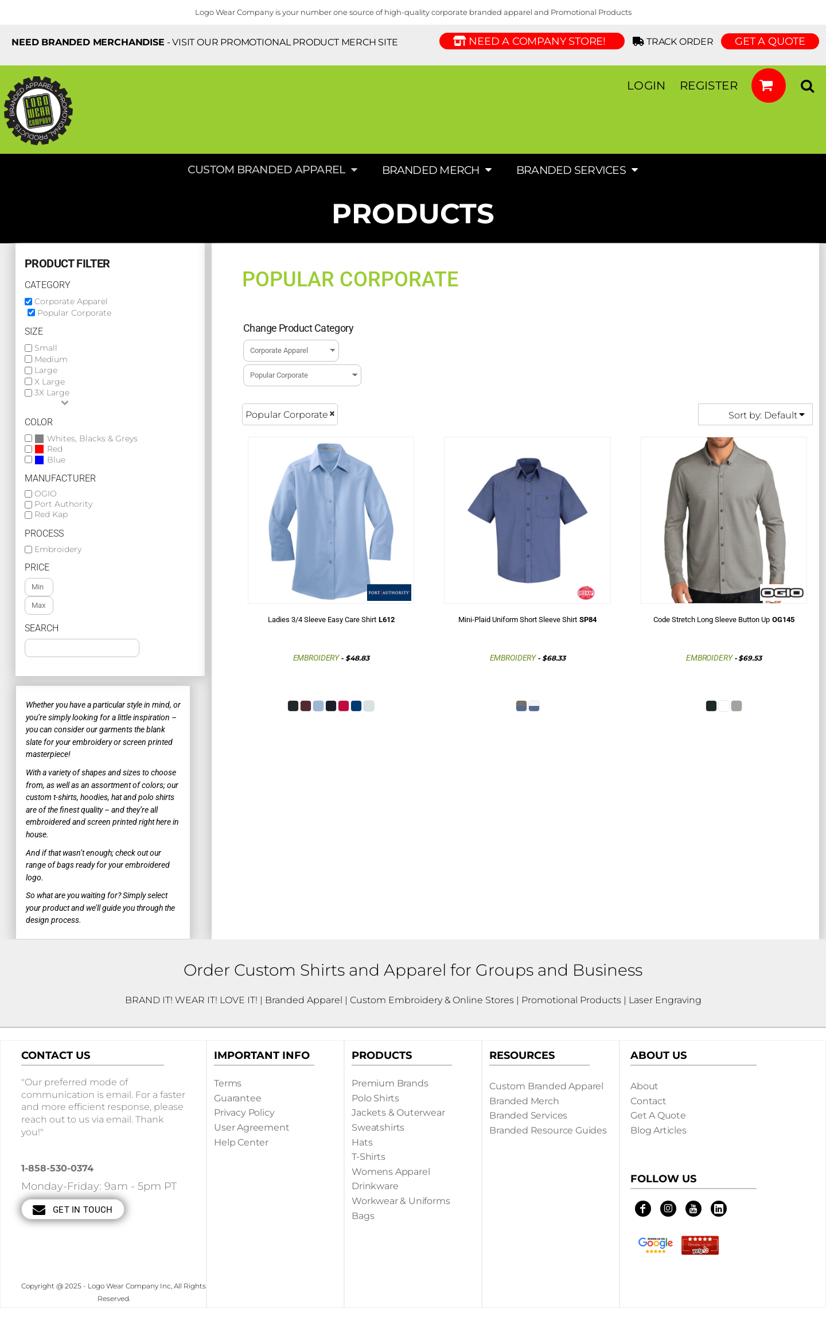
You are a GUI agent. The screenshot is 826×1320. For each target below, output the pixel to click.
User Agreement (252, 1127)
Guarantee (238, 1098)
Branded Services (528, 1115)
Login (646, 85)
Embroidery (57, 549)
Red (55, 449)
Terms (227, 1083)
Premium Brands (390, 1083)
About (644, 1086)
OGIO (45, 494)
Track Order (675, 41)
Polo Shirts (375, 1098)
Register (709, 85)
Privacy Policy (244, 1112)
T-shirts (368, 1156)
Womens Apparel (391, 1171)
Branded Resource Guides (548, 1130)
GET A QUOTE (770, 41)
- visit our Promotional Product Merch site (204, 42)
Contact (648, 1101)
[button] (768, 85)
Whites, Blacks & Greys (92, 439)
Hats (362, 1142)
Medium (51, 359)
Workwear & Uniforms (401, 1200)
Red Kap (51, 514)
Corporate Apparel (71, 301)
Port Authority (63, 504)
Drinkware (375, 1186)
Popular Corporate (74, 313)
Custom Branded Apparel (546, 1086)
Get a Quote (658, 1115)
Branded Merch (524, 1101)
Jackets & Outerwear (398, 1112)
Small (45, 348)
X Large (49, 381)
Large (45, 370)
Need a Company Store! (532, 41)
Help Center (241, 1142)
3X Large (51, 392)
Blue (56, 460)
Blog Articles (658, 1130)
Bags (363, 1215)
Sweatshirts (378, 1127)
